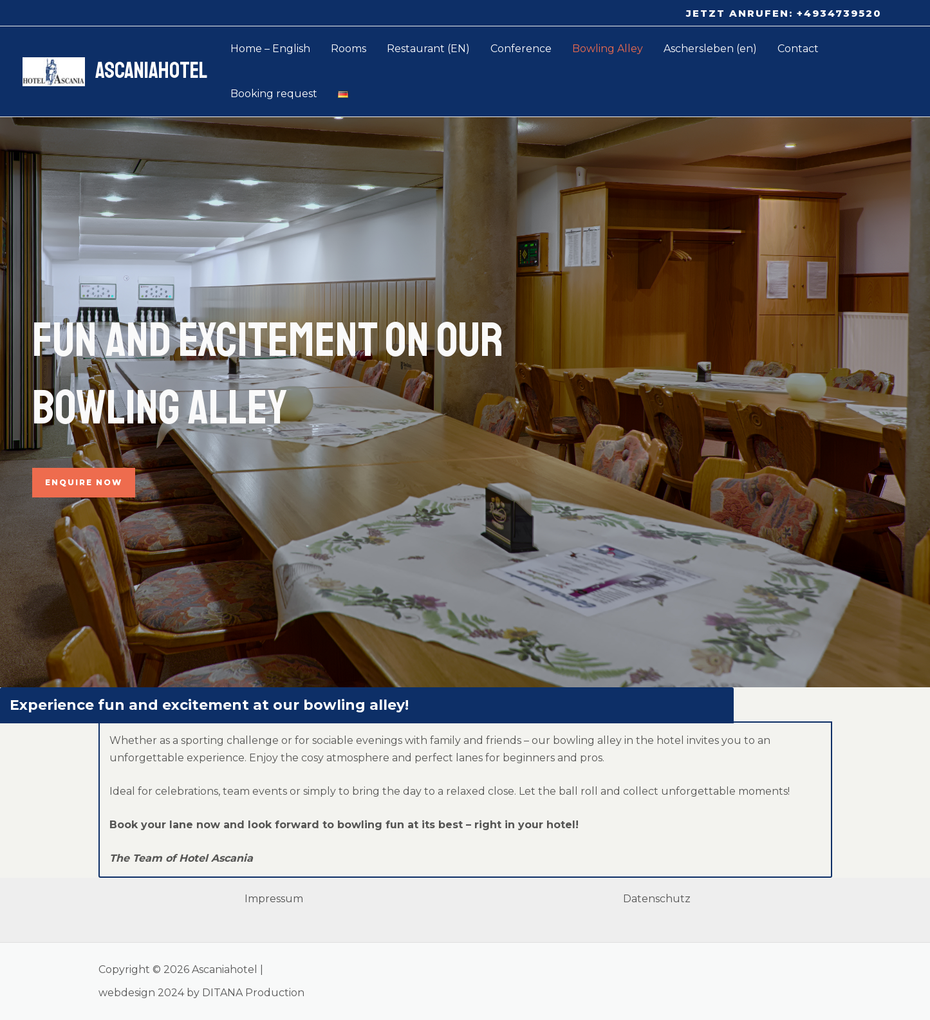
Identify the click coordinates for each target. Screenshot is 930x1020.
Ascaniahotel (151, 71)
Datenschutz (657, 899)
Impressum (274, 899)
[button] (783, 13)
